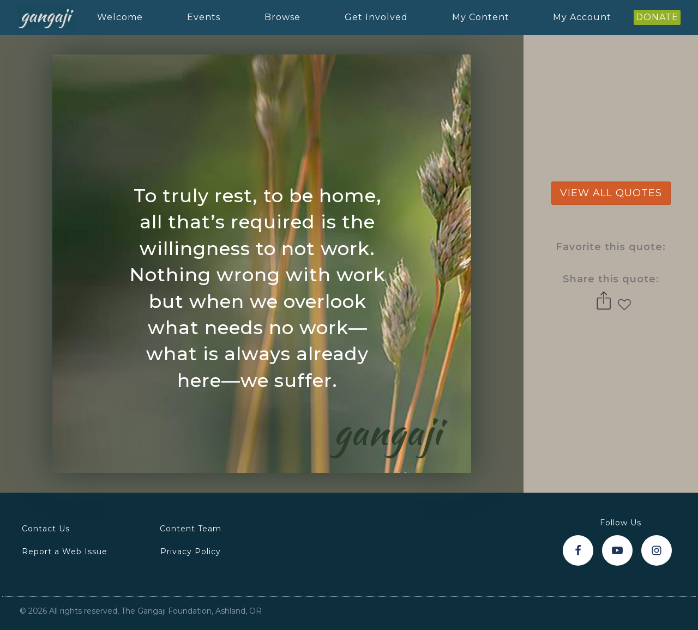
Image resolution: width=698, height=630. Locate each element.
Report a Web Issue (64, 551)
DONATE (657, 17)
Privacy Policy (190, 551)
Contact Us (46, 529)
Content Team (190, 529)
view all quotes (611, 193)
